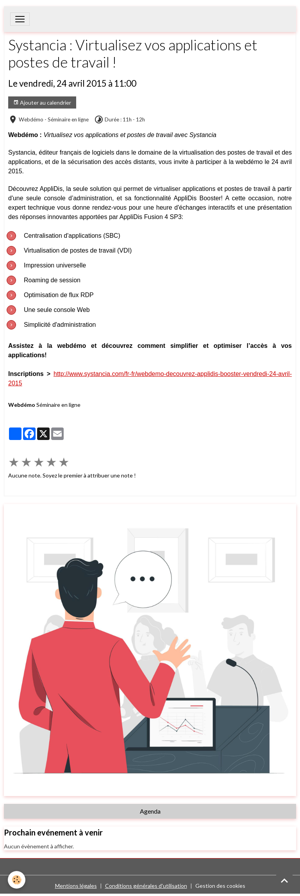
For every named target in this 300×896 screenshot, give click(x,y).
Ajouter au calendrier (42, 102)
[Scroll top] (284, 880)
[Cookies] (16, 880)
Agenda (150, 811)
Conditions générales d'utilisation (146, 885)
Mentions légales (76, 885)
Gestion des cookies (220, 885)
